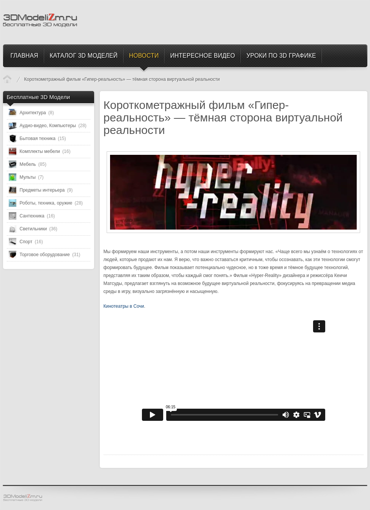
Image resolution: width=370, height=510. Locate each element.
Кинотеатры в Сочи (124, 306)
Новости (7, 79)
